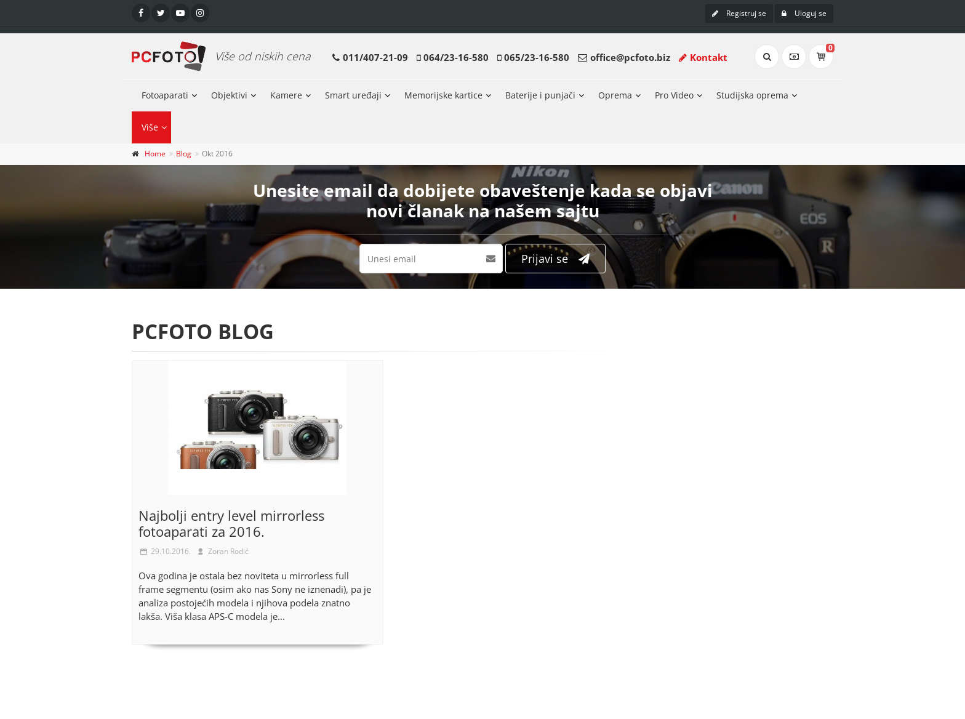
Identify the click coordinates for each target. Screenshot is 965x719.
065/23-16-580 (536, 57)
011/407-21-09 (375, 57)
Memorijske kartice (443, 95)
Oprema (615, 95)
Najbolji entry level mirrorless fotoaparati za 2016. (231, 523)
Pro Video (674, 95)
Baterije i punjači (540, 95)
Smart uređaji (353, 95)
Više (150, 127)
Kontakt (703, 57)
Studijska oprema (752, 95)
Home (155, 153)
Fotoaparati (165, 95)
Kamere (286, 95)
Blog (183, 153)
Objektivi (229, 95)
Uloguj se (804, 13)
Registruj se (739, 13)
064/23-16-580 (456, 57)
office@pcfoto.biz (630, 57)
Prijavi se (555, 258)
